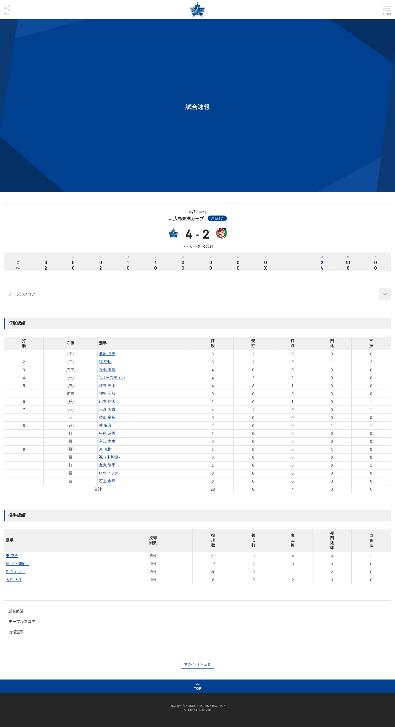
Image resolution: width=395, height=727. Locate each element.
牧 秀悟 (105, 361)
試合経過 (16, 611)
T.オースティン (112, 377)
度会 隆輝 (107, 369)
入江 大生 (107, 441)
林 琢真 (105, 425)
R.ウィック (108, 473)
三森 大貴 (107, 409)
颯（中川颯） (110, 457)
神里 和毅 (107, 393)
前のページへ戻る (197, 664)
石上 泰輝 (107, 481)
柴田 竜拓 (107, 417)
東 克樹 (105, 449)
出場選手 (16, 632)
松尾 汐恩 (107, 433)
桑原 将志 (107, 353)
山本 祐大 (107, 401)
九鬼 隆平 (107, 465)
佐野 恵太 (107, 385)
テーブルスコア (22, 621)
